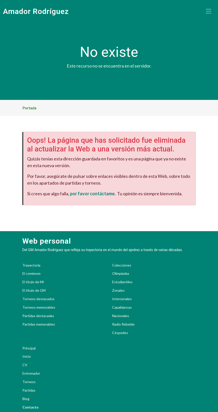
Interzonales (122, 299)
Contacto (30, 407)
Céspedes (120, 333)
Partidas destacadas (38, 316)
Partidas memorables (38, 324)
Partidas (28, 390)
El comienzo (31, 273)
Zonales (118, 290)
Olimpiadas (120, 273)
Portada (29, 107)
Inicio (26, 356)
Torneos (29, 382)
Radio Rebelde (123, 324)
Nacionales (120, 316)
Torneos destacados (38, 299)
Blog (25, 399)
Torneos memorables (38, 307)
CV (24, 365)
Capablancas (122, 307)
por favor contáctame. (93, 193)
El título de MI (33, 282)
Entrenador (31, 373)
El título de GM (34, 290)
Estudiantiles (122, 282)
